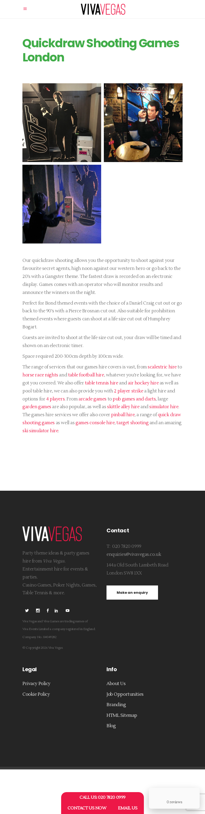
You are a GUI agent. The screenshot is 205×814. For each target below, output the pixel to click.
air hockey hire (143, 383)
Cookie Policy (36, 694)
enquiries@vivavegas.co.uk (134, 554)
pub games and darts (134, 399)
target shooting (132, 423)
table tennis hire (101, 383)
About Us (116, 684)
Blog (111, 726)
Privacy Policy (36, 684)
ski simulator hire (40, 431)
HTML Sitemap (122, 715)
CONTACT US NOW (87, 808)
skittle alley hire (123, 407)
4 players (55, 399)
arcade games (92, 399)
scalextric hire (162, 367)
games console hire (95, 423)
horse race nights (40, 375)
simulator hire (163, 407)
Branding (116, 705)
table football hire (86, 375)
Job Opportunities (125, 694)
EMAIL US (127, 808)
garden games (36, 407)
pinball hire (123, 415)
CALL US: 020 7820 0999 (102, 797)
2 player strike (128, 391)
